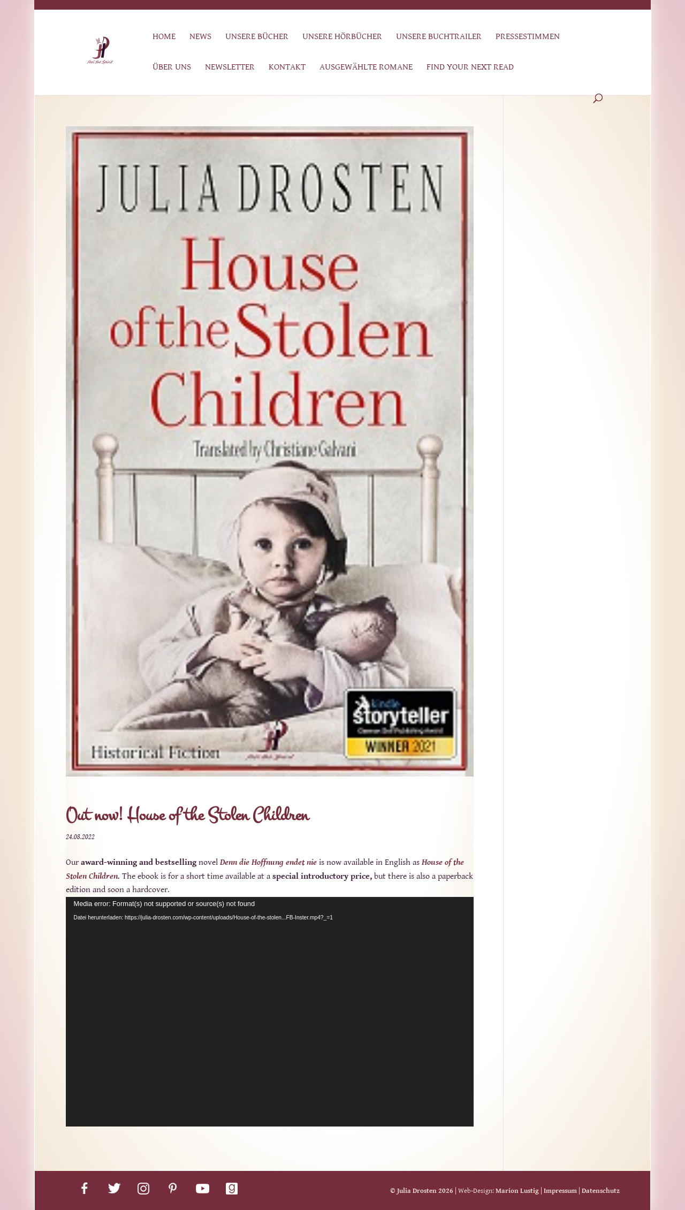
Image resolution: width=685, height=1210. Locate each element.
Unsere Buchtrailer (439, 37)
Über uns (172, 67)
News (200, 37)
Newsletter (230, 67)
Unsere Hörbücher (342, 37)
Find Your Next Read (470, 67)
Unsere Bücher (256, 37)
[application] (270, 1012)
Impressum (560, 1191)
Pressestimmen (528, 37)
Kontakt (287, 67)
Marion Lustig (517, 1191)
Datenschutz (601, 1191)
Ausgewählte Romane (366, 67)
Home (164, 37)
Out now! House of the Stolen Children (187, 815)
